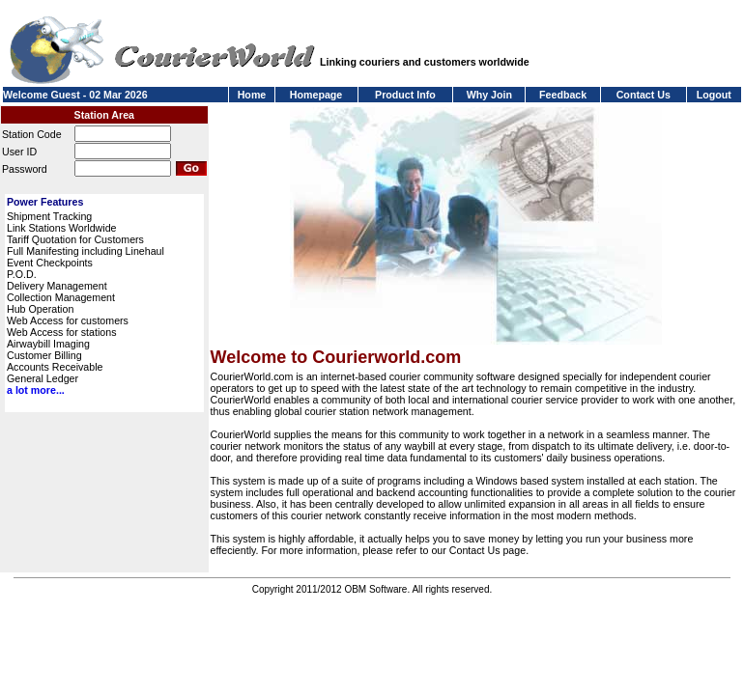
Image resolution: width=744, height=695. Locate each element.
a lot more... (36, 390)
